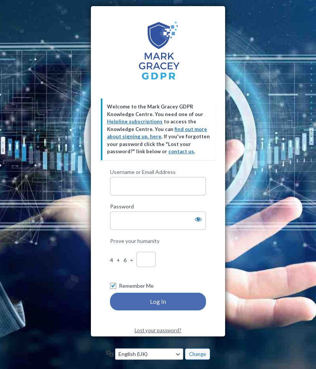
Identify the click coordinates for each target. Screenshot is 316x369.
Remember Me (136, 285)
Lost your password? (158, 330)
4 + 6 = (122, 260)
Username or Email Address (143, 172)
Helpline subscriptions (135, 121)
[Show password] (198, 219)
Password (122, 206)
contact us (181, 151)
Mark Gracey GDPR (158, 52)
